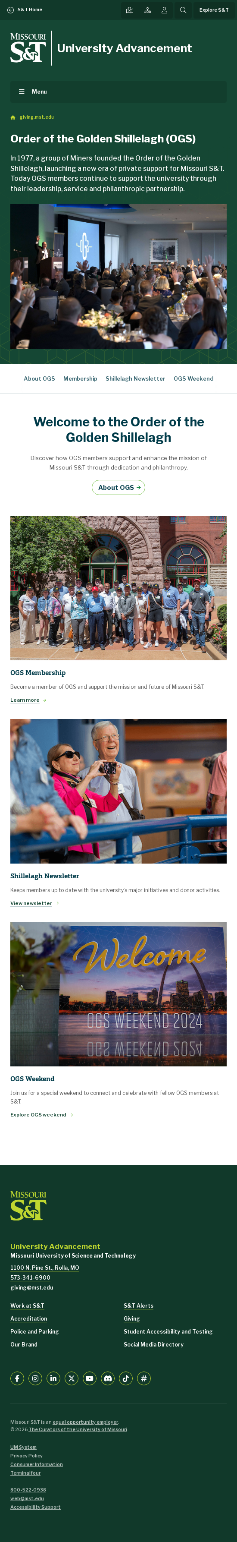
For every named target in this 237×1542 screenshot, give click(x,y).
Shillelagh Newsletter (135, 378)
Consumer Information (36, 1464)
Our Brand (23, 1344)
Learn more (25, 700)
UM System (23, 1447)
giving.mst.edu (37, 117)
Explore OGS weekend (38, 1115)
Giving (132, 1318)
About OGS (39, 378)
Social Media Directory (154, 1344)
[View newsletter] (118, 791)
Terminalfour (25, 1473)
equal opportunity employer (85, 1422)
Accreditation (28, 1318)
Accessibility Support (35, 1507)
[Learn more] (118, 588)
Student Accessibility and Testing (168, 1331)
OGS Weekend (193, 378)
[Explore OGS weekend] (118, 994)
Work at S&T (27, 1305)
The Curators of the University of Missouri (77, 1429)
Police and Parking (34, 1331)
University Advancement (124, 48)
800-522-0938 (28, 1490)
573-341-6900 (30, 1277)
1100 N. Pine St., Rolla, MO (44, 1268)
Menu (39, 91)
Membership (80, 378)
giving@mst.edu (31, 1287)
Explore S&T (214, 10)
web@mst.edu (27, 1498)
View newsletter (31, 903)
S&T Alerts (138, 1305)
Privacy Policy (26, 1456)
